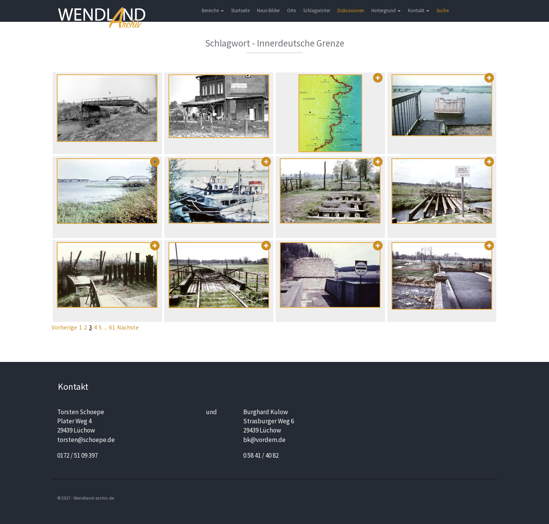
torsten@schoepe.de (86, 440)
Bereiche (213, 10)
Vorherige (64, 327)
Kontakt (418, 10)
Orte (291, 10)
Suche (443, 10)
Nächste (128, 327)
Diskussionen (350, 10)
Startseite (240, 10)
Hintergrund (386, 10)
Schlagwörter (316, 10)
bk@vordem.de (264, 440)
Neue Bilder (268, 10)
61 (112, 327)
